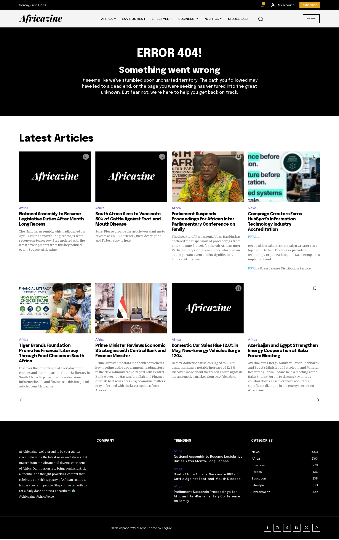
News (252, 208)
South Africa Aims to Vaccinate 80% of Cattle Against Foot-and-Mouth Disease (128, 219)
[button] (260, 19)
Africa (23, 208)
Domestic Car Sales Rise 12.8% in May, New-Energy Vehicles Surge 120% (206, 351)
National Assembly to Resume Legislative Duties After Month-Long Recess (52, 219)
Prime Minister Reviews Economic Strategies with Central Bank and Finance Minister (130, 351)
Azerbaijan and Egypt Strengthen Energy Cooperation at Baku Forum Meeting (283, 351)
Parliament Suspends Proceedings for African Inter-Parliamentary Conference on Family (207, 497)
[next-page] (316, 401)
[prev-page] (22, 401)
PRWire (253, 237)
